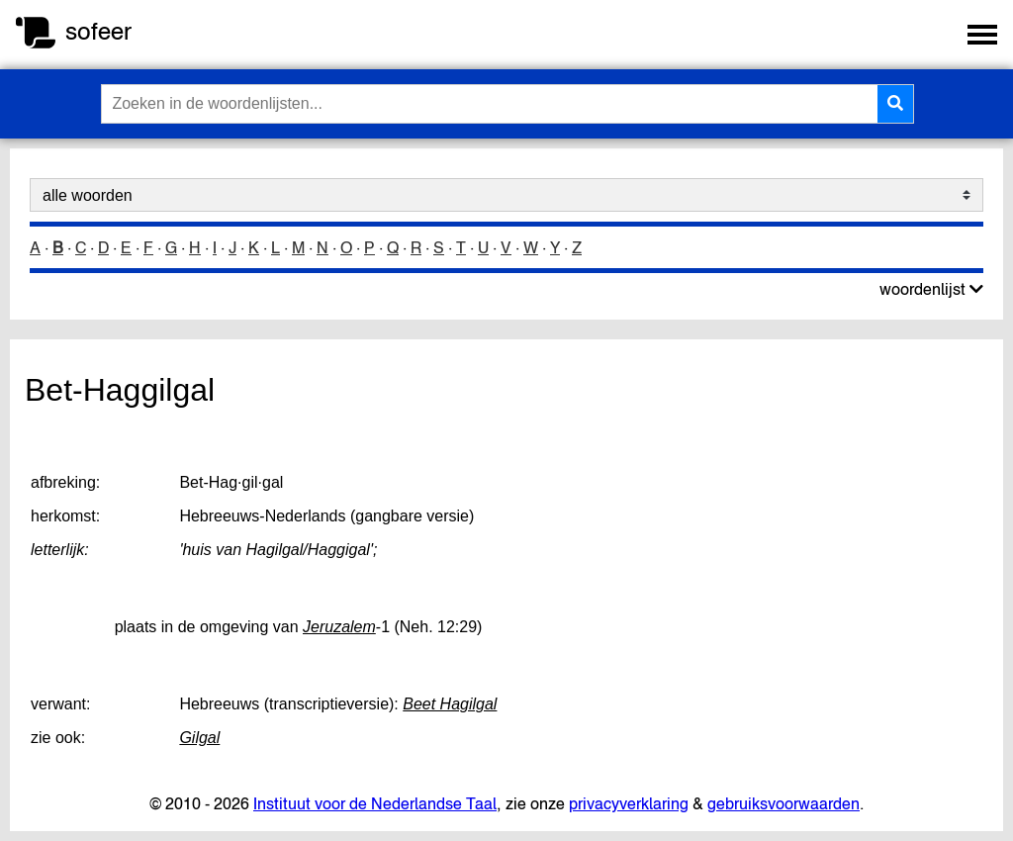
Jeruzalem (339, 626)
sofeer (98, 31)
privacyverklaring (629, 803)
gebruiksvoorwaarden (783, 803)
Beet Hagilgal (450, 704)
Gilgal (199, 737)
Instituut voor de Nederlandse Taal (375, 803)
